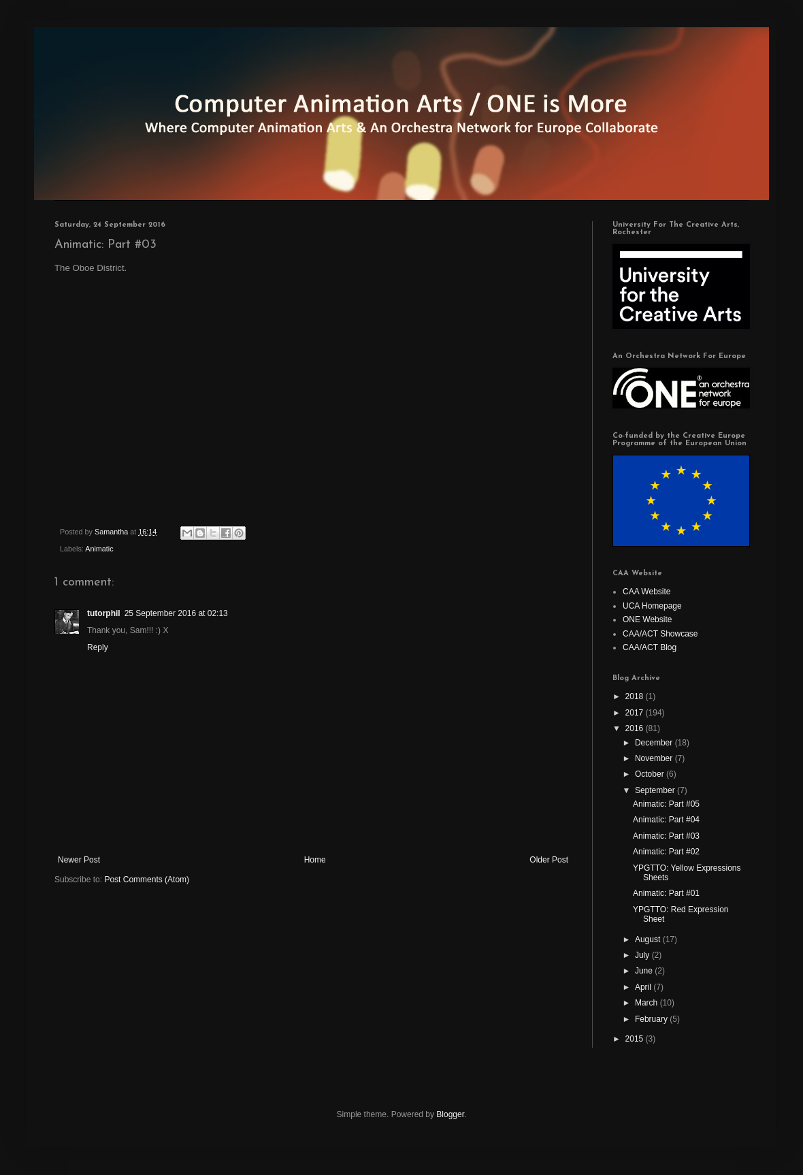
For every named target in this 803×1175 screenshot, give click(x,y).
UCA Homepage (652, 606)
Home (315, 860)
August (649, 939)
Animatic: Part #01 (666, 893)
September (656, 790)
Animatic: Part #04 (666, 819)
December (655, 742)
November (655, 758)
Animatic (99, 549)
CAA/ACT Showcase (660, 634)
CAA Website (646, 591)
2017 (635, 713)
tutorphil (103, 613)
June (645, 971)
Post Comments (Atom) (146, 879)
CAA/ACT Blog (649, 647)
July (643, 955)
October (650, 774)
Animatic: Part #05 (666, 804)
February (652, 1019)
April (644, 987)
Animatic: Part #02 (666, 851)
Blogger (450, 1114)
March (647, 1003)
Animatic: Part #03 (666, 836)
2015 (635, 1039)
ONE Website (647, 619)
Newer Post (79, 860)
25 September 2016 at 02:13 (176, 613)
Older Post (548, 860)
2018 (635, 696)
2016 (635, 728)
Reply (97, 647)
